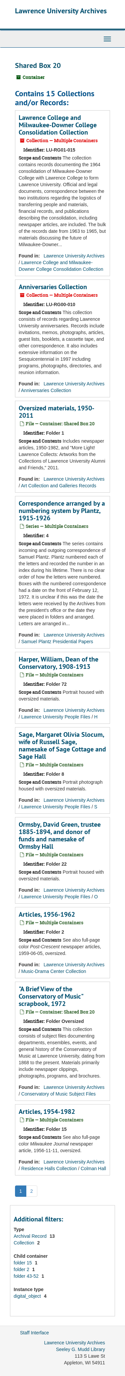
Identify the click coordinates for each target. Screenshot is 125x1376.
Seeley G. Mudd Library (80, 1349)
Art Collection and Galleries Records (58, 485)
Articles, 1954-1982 (47, 1111)
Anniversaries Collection (53, 286)
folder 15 (23, 1262)
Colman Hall (93, 1168)
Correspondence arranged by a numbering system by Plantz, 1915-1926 (62, 510)
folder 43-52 (27, 1276)
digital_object (28, 1296)
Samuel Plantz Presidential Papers (57, 641)
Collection (24, 1242)
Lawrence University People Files (55, 716)
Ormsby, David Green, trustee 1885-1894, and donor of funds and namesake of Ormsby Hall (60, 835)
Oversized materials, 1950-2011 (56, 412)
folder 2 (22, 1269)
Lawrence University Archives (61, 10)
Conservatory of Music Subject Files (58, 1094)
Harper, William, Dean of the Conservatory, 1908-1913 (58, 663)
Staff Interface (34, 1332)
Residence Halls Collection (49, 1168)
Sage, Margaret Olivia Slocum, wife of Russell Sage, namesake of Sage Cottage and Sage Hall (62, 745)
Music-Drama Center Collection (53, 971)
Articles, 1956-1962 (47, 914)
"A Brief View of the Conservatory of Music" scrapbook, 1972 (51, 996)
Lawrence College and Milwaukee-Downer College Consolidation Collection (58, 125)
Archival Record (31, 1236)
